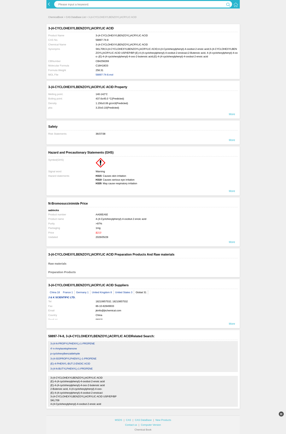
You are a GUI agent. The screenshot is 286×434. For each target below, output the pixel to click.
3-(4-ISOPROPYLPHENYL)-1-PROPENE (73, 358)
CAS (128, 420)
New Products (163, 420)
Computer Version (151, 424)
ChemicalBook (55, 17)
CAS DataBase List (76, 17)
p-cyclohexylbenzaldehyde (65, 353)
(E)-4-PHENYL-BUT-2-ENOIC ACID (70, 363)
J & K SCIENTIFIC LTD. (62, 297)
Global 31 (141, 292)
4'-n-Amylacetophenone (63, 348)
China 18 (55, 292)
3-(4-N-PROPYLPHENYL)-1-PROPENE (72, 343)
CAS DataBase (143, 420)
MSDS (118, 420)
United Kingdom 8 (102, 292)
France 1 (68, 292)
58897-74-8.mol (104, 74)
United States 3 (123, 292)
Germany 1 (82, 292)
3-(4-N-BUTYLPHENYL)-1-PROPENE (71, 368)
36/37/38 (101, 133)
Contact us (131, 424)
